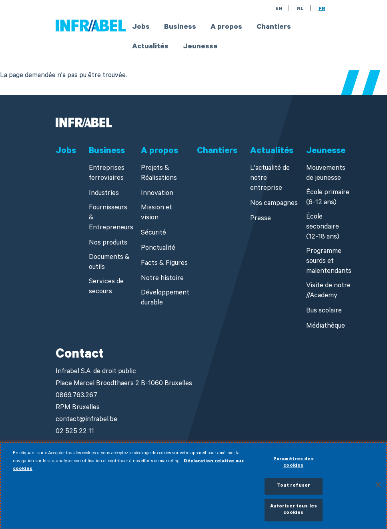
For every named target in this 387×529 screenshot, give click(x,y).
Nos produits (108, 243)
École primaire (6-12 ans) (327, 198)
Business (180, 28)
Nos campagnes (274, 204)
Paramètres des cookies (293, 465)
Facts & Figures (164, 264)
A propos (226, 28)
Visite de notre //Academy (328, 291)
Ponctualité (158, 249)
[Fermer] (378, 488)
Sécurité (153, 233)
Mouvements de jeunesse (325, 174)
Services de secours (106, 287)
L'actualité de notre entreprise (270, 179)
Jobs (141, 28)
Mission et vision (156, 213)
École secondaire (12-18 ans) (322, 227)
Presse (260, 219)
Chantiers (274, 28)
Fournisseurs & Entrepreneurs (111, 218)
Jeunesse (200, 47)
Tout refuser (294, 488)
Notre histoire (162, 279)
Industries (104, 194)
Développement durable (165, 298)
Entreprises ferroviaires (106, 174)
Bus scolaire (324, 311)
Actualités (150, 47)
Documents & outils (109, 263)
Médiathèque (325, 326)
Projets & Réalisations (159, 174)
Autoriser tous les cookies (293, 513)
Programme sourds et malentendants (328, 262)
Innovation (157, 194)
